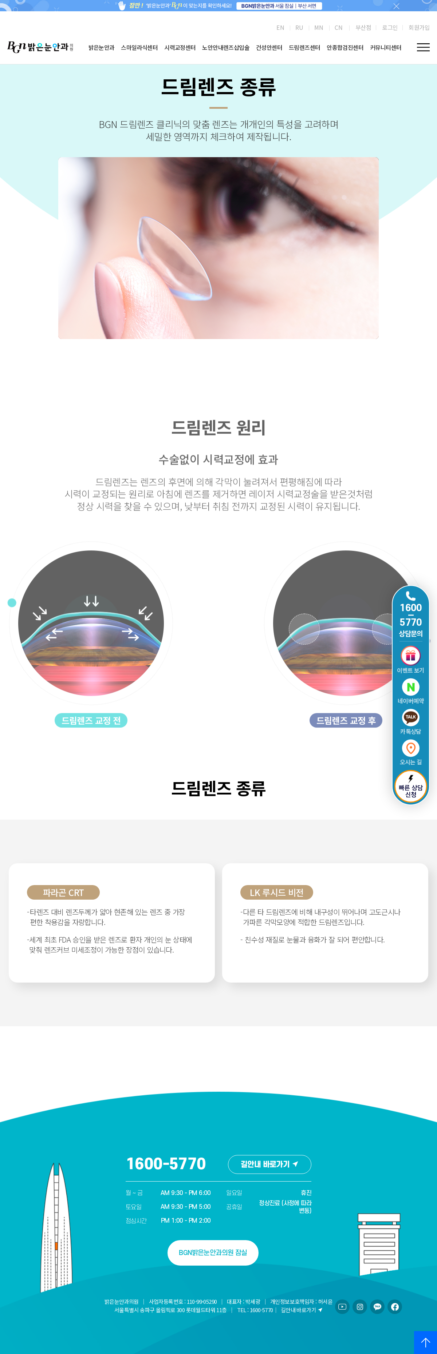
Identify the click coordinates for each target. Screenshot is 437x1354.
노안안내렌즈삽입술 (225, 47)
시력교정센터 (180, 47)
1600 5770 (410, 615)
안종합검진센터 (345, 47)
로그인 (390, 27)
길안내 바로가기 (270, 1164)
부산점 (363, 27)
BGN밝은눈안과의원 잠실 (213, 1253)
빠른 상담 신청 (411, 787)
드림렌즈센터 (304, 47)
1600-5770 (166, 1164)
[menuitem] (280, 27)
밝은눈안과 (101, 47)
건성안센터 (269, 47)
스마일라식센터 (139, 47)
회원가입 (419, 27)
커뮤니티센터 (385, 47)
